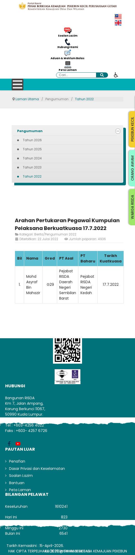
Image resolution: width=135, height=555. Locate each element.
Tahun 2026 (32, 140)
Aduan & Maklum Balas (67, 58)
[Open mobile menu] (17, 84)
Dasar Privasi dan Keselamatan (37, 468)
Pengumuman (30, 131)
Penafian (17, 461)
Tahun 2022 (32, 176)
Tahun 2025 (32, 149)
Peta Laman (68, 70)
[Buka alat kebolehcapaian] (116, 74)
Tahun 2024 (32, 158)
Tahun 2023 (32, 167)
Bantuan (16, 482)
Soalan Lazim (67, 36)
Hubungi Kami (67, 47)
